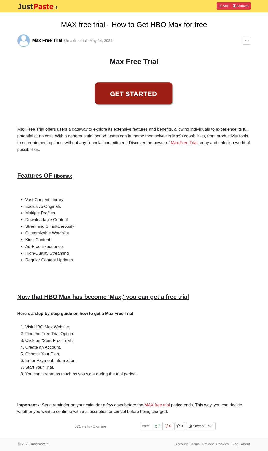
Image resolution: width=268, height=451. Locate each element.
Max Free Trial (47, 40)
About (245, 444)
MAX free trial (157, 405)
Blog (234, 444)
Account (241, 5)
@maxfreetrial (75, 40)
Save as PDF (200, 426)
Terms (195, 444)
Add (223, 5)
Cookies (222, 444)
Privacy (208, 444)
